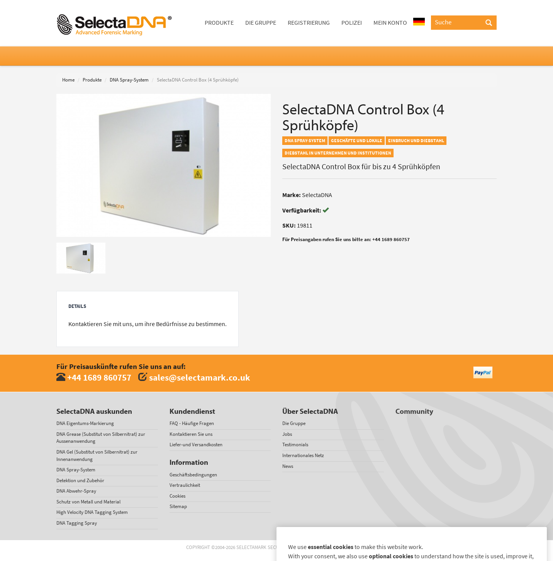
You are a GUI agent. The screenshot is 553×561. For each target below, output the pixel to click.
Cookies (177, 496)
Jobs (287, 434)
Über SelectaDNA (310, 411)
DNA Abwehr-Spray (76, 491)
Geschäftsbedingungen (193, 474)
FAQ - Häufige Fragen (192, 423)
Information (189, 462)
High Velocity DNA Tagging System (92, 512)
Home (68, 79)
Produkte (219, 23)
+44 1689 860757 (99, 377)
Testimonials (295, 444)
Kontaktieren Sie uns (191, 434)
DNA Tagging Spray (76, 523)
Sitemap (178, 506)
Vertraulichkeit (185, 485)
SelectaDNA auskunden (94, 411)
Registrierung (309, 23)
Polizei (351, 23)
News (287, 466)
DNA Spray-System (129, 79)
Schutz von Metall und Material (88, 501)
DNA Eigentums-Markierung (85, 423)
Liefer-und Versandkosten (196, 444)
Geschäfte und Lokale (356, 141)
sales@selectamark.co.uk (199, 377)
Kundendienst (192, 411)
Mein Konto (390, 23)
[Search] (489, 23)
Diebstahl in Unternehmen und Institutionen (338, 153)
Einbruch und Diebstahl (416, 141)
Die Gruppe (260, 23)
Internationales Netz (303, 455)
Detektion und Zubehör (80, 480)
